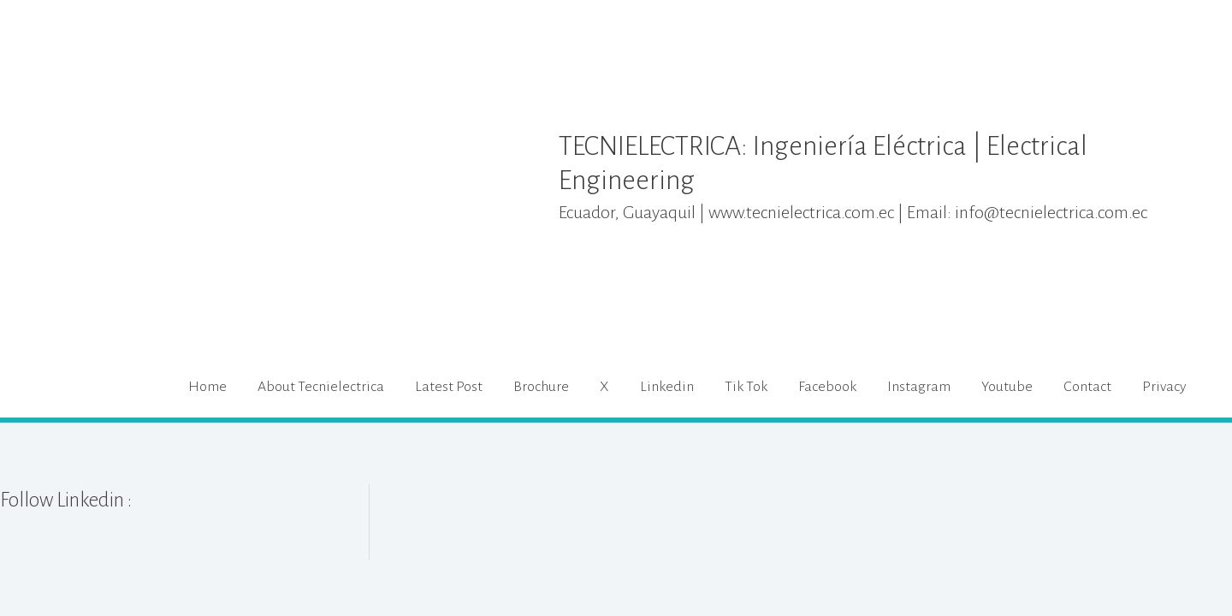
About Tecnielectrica (321, 386)
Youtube (1007, 386)
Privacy (1164, 386)
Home (207, 386)
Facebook (827, 386)
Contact (1087, 386)
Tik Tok (746, 386)
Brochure (541, 386)
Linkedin (667, 386)
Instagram (919, 386)
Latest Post (449, 386)
